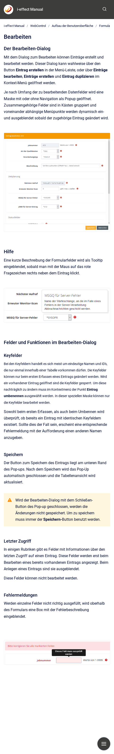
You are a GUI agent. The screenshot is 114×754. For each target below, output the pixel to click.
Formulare (106, 26)
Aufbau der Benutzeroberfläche (72, 26)
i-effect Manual (30, 9)
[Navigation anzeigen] (103, 743)
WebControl (38, 26)
